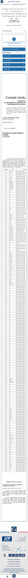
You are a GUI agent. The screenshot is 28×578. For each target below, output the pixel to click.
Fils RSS (14, 570)
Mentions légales (6, 569)
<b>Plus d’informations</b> (14, 30)
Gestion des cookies (20, 570)
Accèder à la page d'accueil (2, 1)
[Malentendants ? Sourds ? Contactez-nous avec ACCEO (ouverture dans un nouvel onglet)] (4, 555)
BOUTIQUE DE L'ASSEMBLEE (13, 559)
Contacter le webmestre (8, 570)
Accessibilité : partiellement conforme (17, 569)
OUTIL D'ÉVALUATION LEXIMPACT (14, 566)
